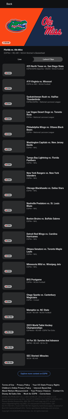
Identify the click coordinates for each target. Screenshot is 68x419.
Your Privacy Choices (41, 391)
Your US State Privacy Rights (46, 385)
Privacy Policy (23, 385)
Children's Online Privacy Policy (16, 388)
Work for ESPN (30, 393)
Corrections (45, 393)
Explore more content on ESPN (34, 374)
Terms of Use (8, 385)
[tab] (19, 59)
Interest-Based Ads (42, 388)
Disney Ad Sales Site (11, 393)
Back (7, 4)
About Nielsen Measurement (15, 391)
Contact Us (58, 391)
